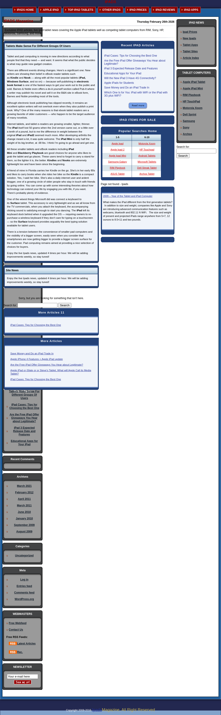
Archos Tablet (147, 173)
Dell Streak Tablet (147, 167)
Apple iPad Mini (193, 88)
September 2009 (24, 525)
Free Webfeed (17, 623)
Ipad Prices (190, 31)
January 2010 (24, 518)
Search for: (10, 305)
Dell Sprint (189, 114)
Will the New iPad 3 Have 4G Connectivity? (130, 78)
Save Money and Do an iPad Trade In (32, 353)
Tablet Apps (190, 44)
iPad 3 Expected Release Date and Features (131, 68)
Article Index (191, 58)
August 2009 (24, 531)
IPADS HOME (25, 9)
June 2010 (24, 512)
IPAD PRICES (138, 9)
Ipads (97, 710)
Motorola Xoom (146, 143)
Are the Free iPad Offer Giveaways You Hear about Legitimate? (46, 364)
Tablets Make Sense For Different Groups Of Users (24, 395)
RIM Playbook (117, 167)
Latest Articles (22, 643)
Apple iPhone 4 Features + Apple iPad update (36, 359)
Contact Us (16, 629)
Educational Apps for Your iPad (122, 73)
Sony (186, 127)
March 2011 (24, 505)
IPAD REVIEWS (165, 9)
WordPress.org (24, 599)
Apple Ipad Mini (117, 155)
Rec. (16, 652)
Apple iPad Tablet (194, 82)
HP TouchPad (191, 101)
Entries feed (24, 586)
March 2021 (24, 486)
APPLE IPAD (51, 9)
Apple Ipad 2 (117, 149)
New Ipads (189, 38)
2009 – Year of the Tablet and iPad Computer (127, 196)
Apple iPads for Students (119, 82)
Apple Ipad (118, 143)
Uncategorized (24, 555)
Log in (24, 579)
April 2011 (24, 499)
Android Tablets (147, 155)
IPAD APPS (191, 9)
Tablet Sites (190, 51)
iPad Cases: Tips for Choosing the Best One (35, 325)
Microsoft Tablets (147, 161)
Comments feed (24, 592)
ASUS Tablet (117, 173)
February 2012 (24, 492)
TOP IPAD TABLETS (80, 9)
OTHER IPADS (111, 9)
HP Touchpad (147, 149)
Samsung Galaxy (117, 161)
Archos (187, 134)
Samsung (189, 121)
